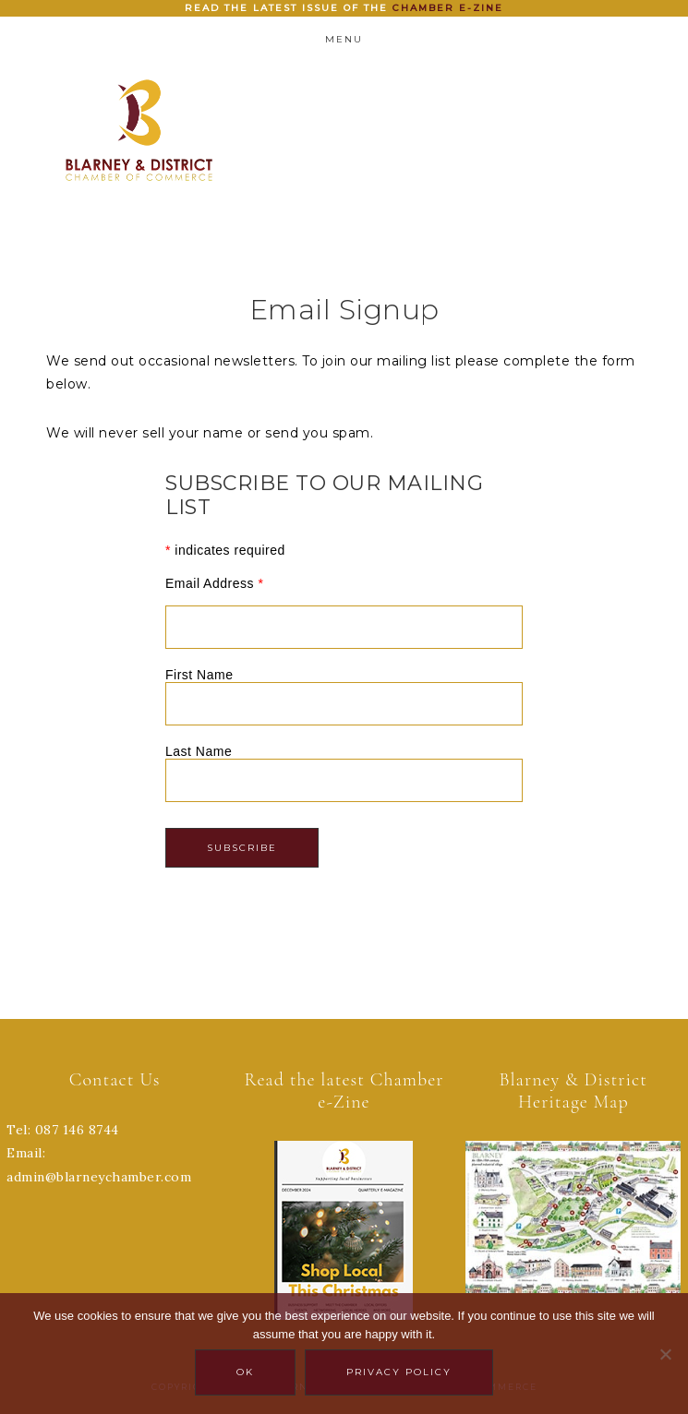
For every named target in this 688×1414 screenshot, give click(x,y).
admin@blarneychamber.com (98, 1176)
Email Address (214, 583)
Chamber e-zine (447, 8)
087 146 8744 (77, 1129)
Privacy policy (399, 1372)
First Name (199, 674)
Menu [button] (344, 39)
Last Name (198, 751)
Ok (245, 1372)
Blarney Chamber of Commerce (138, 129)
